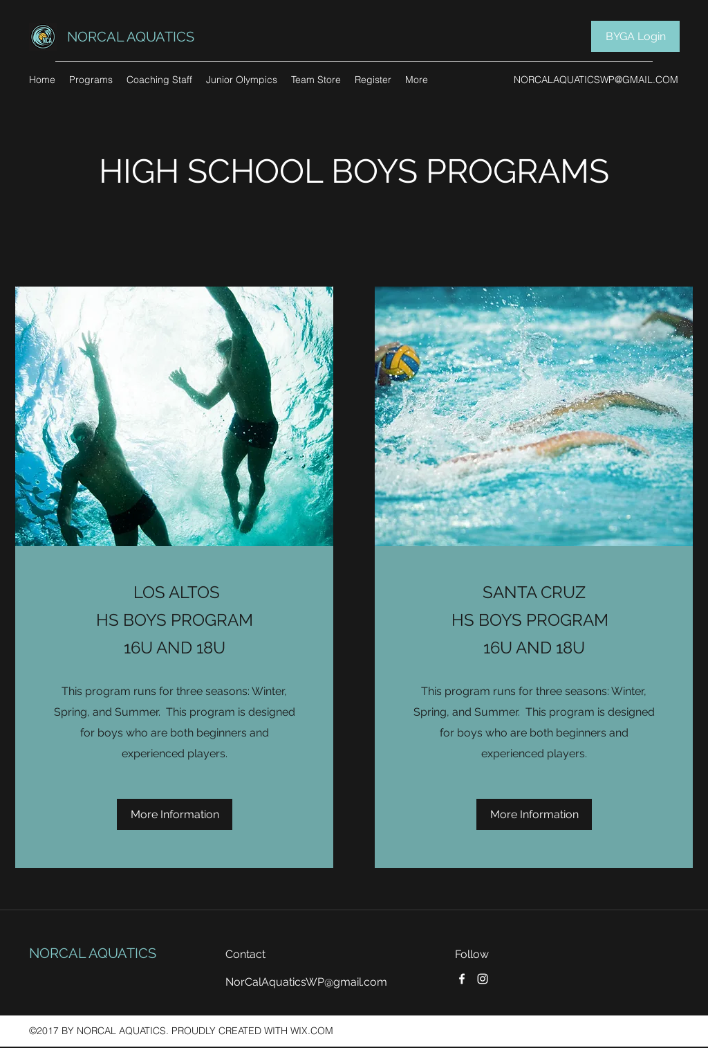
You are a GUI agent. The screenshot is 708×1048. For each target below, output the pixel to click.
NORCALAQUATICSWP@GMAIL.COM (596, 79)
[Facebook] (462, 979)
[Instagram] (483, 979)
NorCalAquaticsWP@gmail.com (306, 981)
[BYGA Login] (635, 36)
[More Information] (174, 814)
